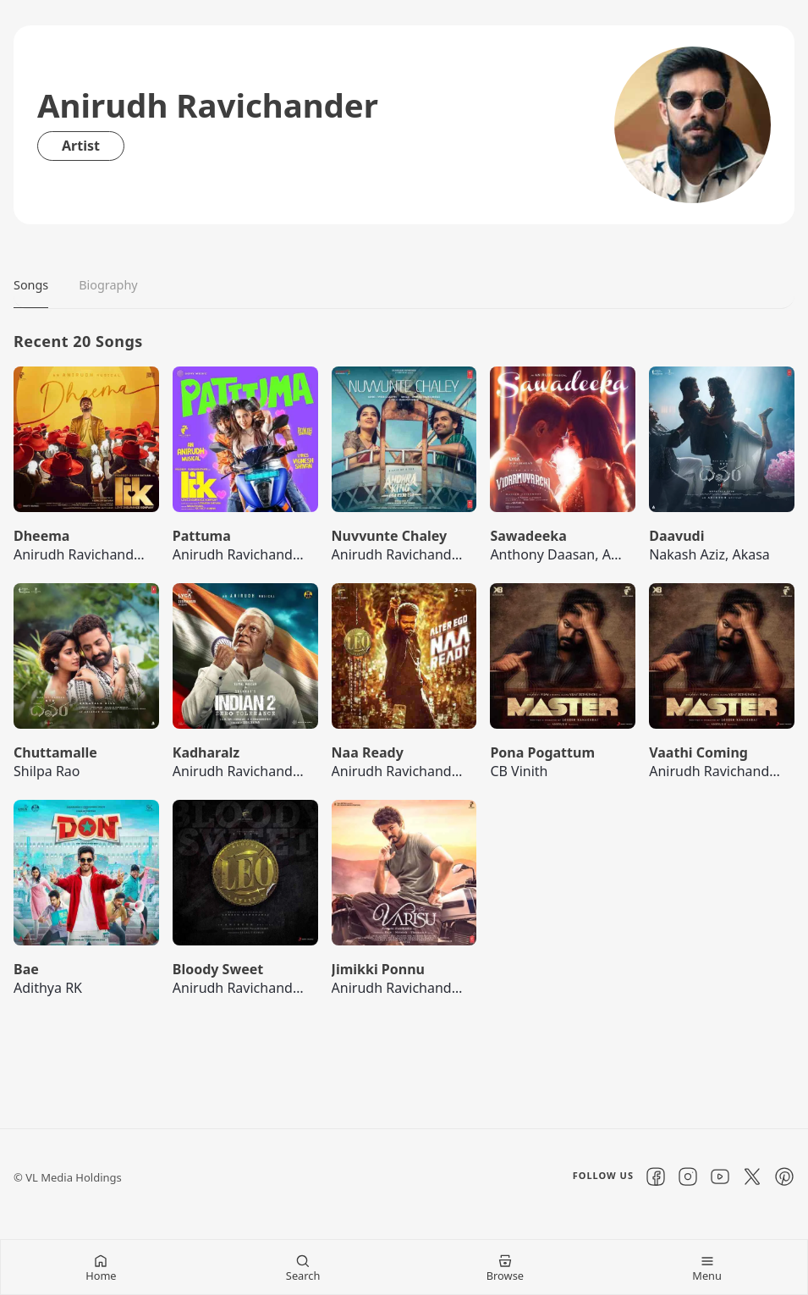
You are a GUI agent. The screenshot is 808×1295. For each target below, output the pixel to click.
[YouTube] (720, 1176)
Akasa (750, 554)
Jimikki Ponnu (378, 969)
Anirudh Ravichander (80, 554)
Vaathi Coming (698, 752)
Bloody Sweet (218, 969)
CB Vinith (518, 771)
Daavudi (676, 535)
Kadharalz (206, 752)
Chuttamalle (55, 752)
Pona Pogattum (542, 752)
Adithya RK (48, 987)
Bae (26, 969)
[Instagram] (688, 1176)
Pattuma (202, 535)
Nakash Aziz (687, 554)
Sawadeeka (528, 535)
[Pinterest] (784, 1176)
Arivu (618, 554)
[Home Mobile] (101, 1267)
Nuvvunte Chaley (390, 535)
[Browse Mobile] (505, 1267)
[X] (752, 1176)
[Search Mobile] (303, 1267)
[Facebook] (656, 1176)
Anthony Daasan (542, 554)
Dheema (41, 535)
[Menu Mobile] (707, 1267)
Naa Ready (368, 752)
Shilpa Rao (47, 771)
